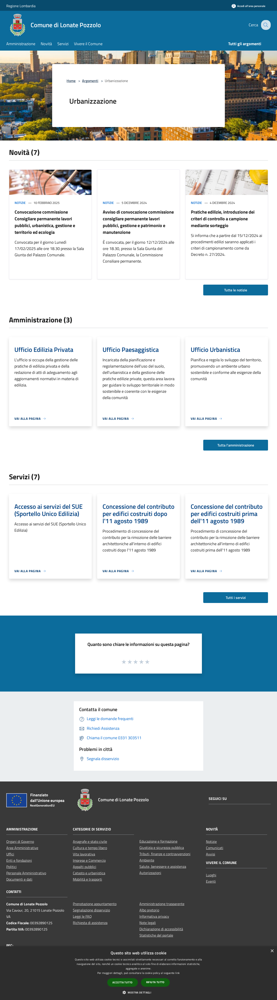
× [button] (272, 951)
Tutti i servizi (236, 597)
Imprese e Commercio (89, 860)
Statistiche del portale (156, 935)
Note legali (147, 922)
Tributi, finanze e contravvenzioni (164, 854)
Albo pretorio (149, 910)
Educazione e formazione (158, 841)
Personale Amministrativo (26, 873)
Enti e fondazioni (19, 860)
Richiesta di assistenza (90, 922)
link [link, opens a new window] (177, 973)
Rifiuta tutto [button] (155, 982)
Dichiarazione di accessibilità (161, 929)
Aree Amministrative (22, 847)
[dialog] (138, 973)
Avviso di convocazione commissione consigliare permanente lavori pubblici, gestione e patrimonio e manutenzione (138, 222)
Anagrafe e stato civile (90, 841)
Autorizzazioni (150, 872)
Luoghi (211, 875)
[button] (138, 992)
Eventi (211, 881)
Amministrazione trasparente (161, 903)
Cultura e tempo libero (90, 847)
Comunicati (214, 847)
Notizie (20, 202)
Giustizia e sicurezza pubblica (161, 847)
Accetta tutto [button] (122, 982)
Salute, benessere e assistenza (162, 866)
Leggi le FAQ (82, 916)
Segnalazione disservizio (91, 910)
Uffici (10, 854)
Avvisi (210, 854)
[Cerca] (265, 25)
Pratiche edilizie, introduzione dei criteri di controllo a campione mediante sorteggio (223, 218)
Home (71, 80)
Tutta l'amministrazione (235, 445)
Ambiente (146, 860)
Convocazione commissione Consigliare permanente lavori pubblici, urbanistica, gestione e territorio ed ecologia (45, 222)
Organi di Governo (20, 841)
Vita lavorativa (84, 854)
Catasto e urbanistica (89, 873)
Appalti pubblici (84, 866)
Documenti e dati (19, 879)
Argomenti (90, 80)
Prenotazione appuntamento (94, 903)
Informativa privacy (154, 916)
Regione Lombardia (21, 6)
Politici (11, 866)
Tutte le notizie (235, 290)
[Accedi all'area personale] (248, 6)
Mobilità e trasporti (87, 879)
